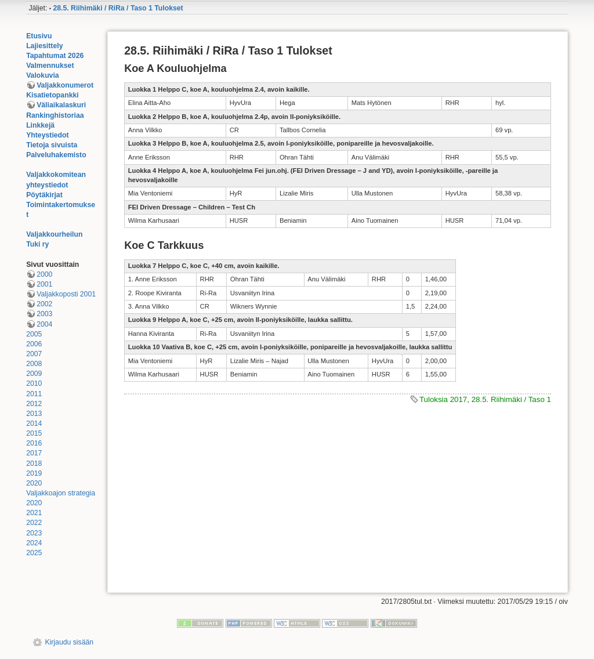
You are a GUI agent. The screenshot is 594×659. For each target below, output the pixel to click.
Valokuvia (42, 75)
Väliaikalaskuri (61, 105)
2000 (44, 274)
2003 (44, 314)
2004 (44, 324)
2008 (34, 364)
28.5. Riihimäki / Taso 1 (511, 399)
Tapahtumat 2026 (55, 56)
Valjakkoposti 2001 (66, 294)
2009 (34, 374)
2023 (34, 533)
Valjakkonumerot (65, 85)
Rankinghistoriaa (55, 115)
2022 (34, 523)
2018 (34, 463)
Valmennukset (50, 65)
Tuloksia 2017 (443, 399)
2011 (34, 394)
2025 (34, 553)
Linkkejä (40, 125)
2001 (44, 284)
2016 (34, 443)
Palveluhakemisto (56, 155)
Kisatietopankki (52, 95)
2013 (34, 414)
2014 (34, 423)
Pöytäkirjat (44, 195)
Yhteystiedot (47, 135)
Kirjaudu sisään (69, 642)
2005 (34, 334)
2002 (44, 304)
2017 (34, 453)
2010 (34, 383)
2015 (34, 433)
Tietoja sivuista (51, 145)
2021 (34, 513)
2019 (34, 473)
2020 (34, 483)
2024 (34, 543)
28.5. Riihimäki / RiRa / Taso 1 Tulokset (118, 8)
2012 (34, 404)
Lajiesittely (44, 46)
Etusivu (39, 36)
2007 (34, 354)
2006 (34, 344)
